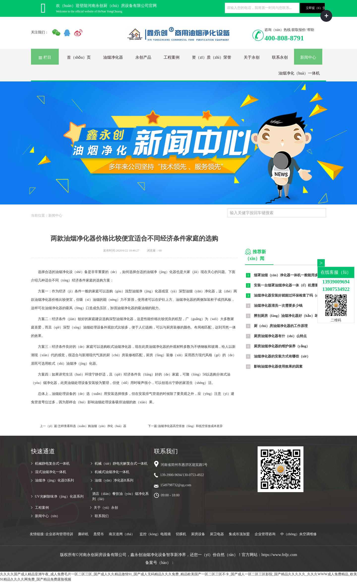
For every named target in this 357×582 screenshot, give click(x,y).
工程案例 (171, 57)
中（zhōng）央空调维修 (298, 534)
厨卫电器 (217, 534)
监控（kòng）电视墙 (155, 534)
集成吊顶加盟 (239, 534)
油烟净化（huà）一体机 (299, 73)
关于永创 (252, 57)
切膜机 (181, 534)
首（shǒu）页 (79, 57)
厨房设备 (198, 534)
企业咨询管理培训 (59, 534)
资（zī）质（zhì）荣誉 (211, 57)
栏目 (44, 57)
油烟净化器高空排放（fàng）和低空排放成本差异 (190, 426)
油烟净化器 (113, 57)
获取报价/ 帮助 (303, 30)
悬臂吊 (98, 534)
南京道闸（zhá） (121, 534)
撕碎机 (83, 534)
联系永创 (280, 57)
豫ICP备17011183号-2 (193, 562)
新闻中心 (308, 57)
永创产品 (143, 57)
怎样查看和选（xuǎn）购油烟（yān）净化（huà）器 (92, 426)
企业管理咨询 (265, 534)
